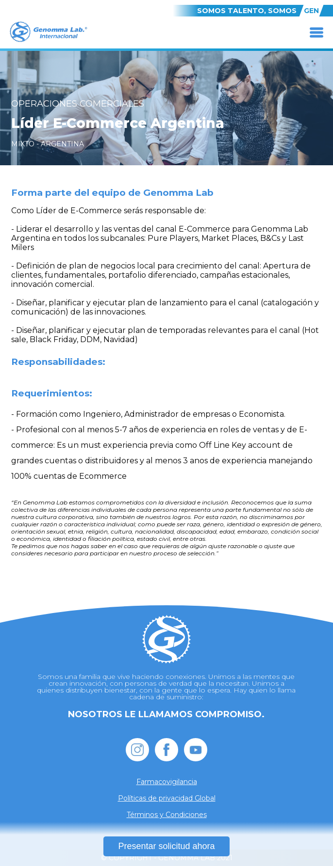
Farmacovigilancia (166, 781)
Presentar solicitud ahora (166, 846)
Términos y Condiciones (167, 814)
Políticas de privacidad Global (167, 798)
